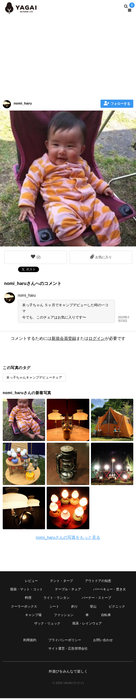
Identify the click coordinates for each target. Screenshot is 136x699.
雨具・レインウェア (87, 623)
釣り (74, 606)
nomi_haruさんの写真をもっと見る (68, 537)
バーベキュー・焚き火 (109, 589)
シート (54, 606)
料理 (28, 598)
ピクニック (117, 606)
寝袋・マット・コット (26, 589)
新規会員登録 (64, 338)
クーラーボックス (24, 606)
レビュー (31, 581)
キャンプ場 (33, 615)
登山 (93, 606)
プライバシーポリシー (64, 640)
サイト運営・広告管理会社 (68, 648)
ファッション (63, 615)
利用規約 (29, 640)
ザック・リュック (47, 623)
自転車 (106, 615)
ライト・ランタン (56, 598)
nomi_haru (23, 103)
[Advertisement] (68, 56)
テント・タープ (61, 581)
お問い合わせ (103, 640)
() (36, 256)
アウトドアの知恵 (98, 581)
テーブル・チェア (68, 589)
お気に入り (101, 256)
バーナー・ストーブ (96, 598)
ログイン (96, 338)
